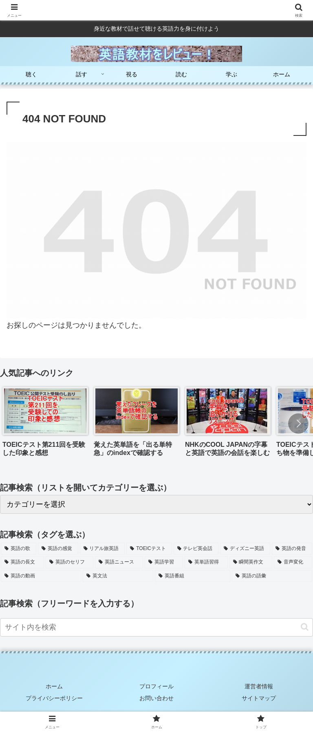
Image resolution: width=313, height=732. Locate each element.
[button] (298, 423)
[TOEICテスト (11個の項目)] (149, 549)
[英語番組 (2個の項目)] (192, 576)
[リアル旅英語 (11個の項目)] (102, 549)
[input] (156, 627)
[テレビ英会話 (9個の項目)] (196, 549)
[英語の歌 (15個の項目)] (18, 549)
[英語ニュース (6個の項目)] (119, 562)
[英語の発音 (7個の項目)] (292, 549)
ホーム (54, 686)
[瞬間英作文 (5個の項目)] (251, 562)
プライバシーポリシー (54, 698)
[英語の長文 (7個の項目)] (22, 562)
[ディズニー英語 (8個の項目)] (245, 549)
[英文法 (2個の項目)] (118, 576)
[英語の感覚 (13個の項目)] (58, 549)
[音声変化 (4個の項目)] (293, 562)
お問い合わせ (156, 698)
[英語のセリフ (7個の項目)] (70, 562)
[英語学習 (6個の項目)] (164, 562)
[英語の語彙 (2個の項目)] (272, 576)
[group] (45, 425)
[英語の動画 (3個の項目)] (41, 576)
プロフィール (156, 686)
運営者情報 (259, 686)
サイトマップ (259, 698)
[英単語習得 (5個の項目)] (206, 562)
